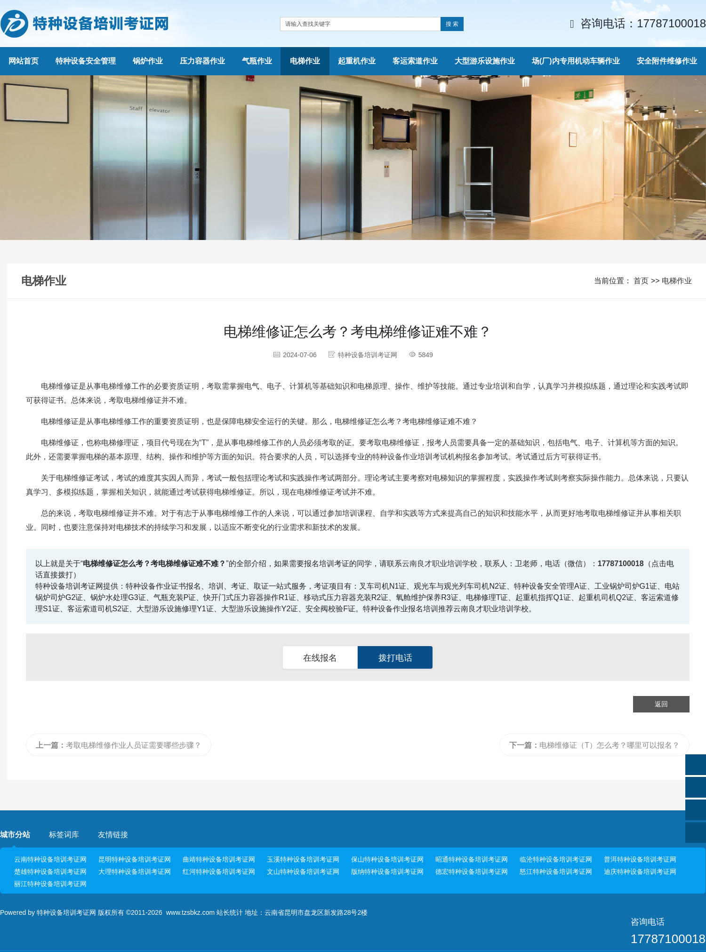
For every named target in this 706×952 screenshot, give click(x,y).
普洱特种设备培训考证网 (640, 859)
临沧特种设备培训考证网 (556, 859)
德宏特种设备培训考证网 (471, 871)
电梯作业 (677, 281)
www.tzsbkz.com (190, 912)
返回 (661, 704)
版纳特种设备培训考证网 (387, 871)
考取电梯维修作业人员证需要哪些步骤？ (118, 745)
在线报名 (320, 658)
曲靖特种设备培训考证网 (219, 859)
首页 (641, 281)
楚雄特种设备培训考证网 (50, 871)
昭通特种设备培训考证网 (471, 859)
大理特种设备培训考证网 (134, 871)
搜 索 (452, 24)
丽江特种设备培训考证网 (50, 884)
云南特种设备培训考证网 (50, 859)
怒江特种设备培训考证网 (556, 871)
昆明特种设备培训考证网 (134, 859)
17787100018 (621, 564)
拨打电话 (395, 658)
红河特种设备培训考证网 (219, 871)
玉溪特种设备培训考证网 (303, 859)
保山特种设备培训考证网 (387, 859)
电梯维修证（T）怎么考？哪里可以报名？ (594, 745)
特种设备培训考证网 (66, 912)
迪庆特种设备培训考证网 (640, 871)
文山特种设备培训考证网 (303, 871)
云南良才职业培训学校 (439, 564)
